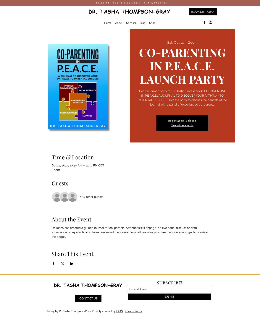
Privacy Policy (133, 311)
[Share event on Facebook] (53, 263)
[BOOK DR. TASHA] (203, 11)
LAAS (119, 311)
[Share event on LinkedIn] (71, 263)
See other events (182, 125)
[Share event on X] (62, 263)
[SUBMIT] (169, 297)
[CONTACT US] (88, 298)
